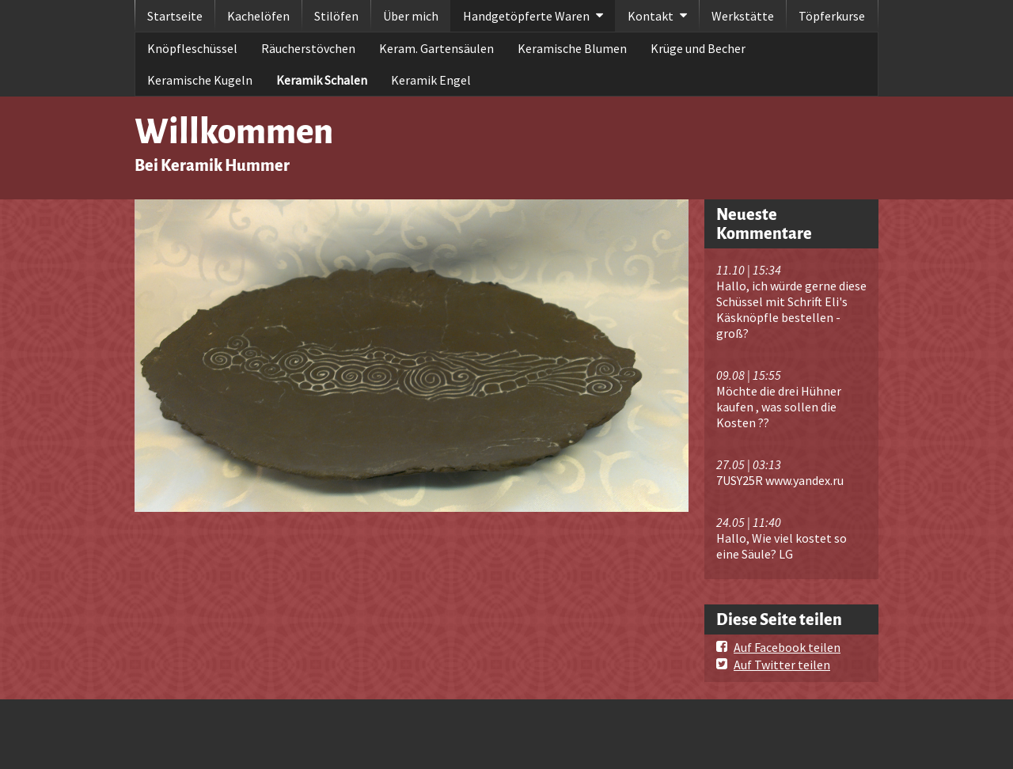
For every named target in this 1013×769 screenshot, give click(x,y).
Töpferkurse (832, 16)
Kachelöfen (258, 16)
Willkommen (234, 131)
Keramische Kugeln (199, 80)
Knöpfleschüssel (192, 48)
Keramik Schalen (321, 80)
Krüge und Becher (698, 48)
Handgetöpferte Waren (526, 16)
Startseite (175, 16)
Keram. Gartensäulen (436, 48)
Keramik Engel (431, 80)
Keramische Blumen (572, 48)
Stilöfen (336, 16)
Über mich (410, 16)
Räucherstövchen (308, 48)
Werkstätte (742, 16)
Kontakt (650, 16)
